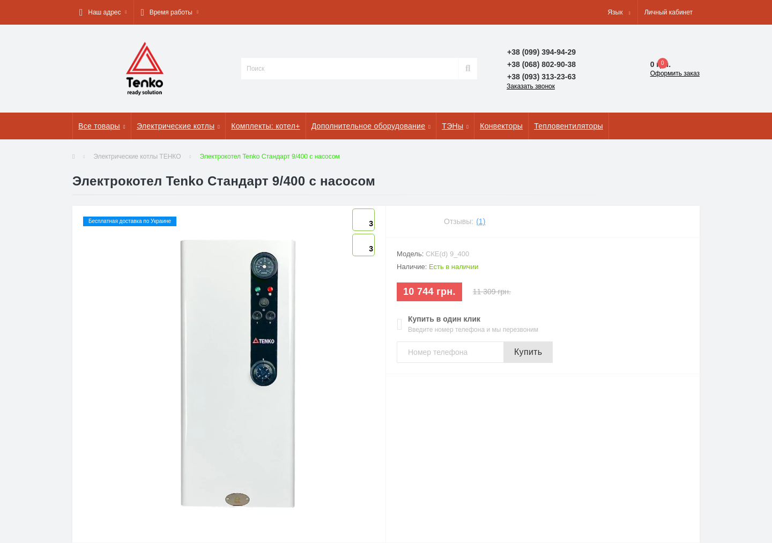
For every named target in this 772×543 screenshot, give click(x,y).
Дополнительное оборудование (371, 126)
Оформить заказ (675, 73)
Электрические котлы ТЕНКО (137, 156)
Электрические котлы (178, 126)
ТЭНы (455, 126)
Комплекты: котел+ (265, 126)
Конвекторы (501, 126)
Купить (528, 351)
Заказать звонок (531, 86)
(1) (480, 221)
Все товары (101, 126)
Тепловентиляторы (568, 126)
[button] (102, 12)
